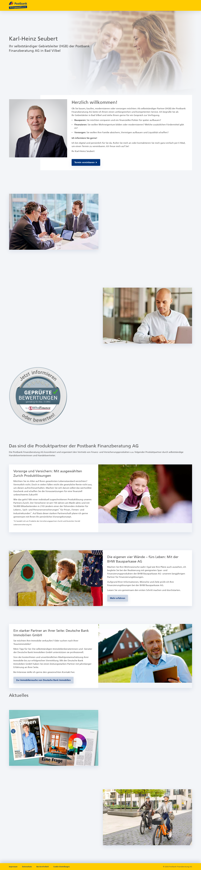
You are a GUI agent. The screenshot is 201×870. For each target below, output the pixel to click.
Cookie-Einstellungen (61, 867)
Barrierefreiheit (42, 867)
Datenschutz (27, 867)
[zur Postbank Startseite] (18, 5)
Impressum (13, 867)
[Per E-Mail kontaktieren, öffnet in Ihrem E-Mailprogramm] (86, 162)
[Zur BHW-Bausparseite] (117, 598)
